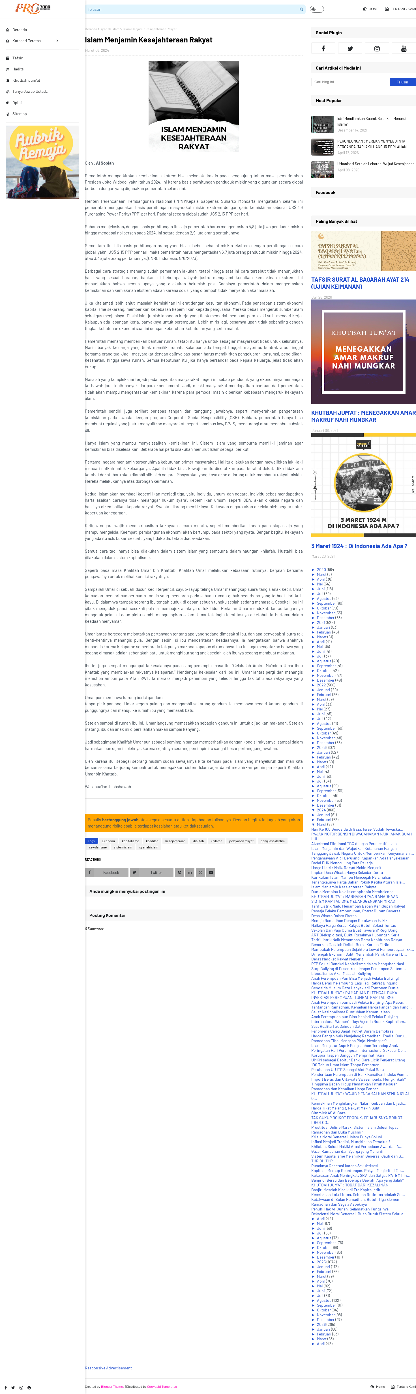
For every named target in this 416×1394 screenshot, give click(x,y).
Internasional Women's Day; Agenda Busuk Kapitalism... (359, 1021)
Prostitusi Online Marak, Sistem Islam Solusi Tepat (354, 1127)
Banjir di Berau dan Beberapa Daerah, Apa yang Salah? (357, 1180)
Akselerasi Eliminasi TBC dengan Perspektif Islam (354, 843)
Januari (324, 627)
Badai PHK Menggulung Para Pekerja (342, 862)
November (326, 612)
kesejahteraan (175, 841)
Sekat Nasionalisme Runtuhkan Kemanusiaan (350, 1011)
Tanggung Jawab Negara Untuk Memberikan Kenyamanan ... (362, 853)
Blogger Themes (113, 1386)
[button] (317, 9)
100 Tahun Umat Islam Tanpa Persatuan (345, 1064)
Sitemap (16, 113)
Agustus (324, 598)
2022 (322, 684)
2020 (322, 569)
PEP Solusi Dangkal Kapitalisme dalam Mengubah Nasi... (359, 963)
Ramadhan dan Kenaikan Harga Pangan (345, 1088)
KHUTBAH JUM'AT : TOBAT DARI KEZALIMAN (349, 1184)
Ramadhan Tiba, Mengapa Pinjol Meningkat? (349, 1040)
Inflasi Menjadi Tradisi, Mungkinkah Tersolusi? (350, 1141)
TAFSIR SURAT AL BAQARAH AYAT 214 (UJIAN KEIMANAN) (360, 283)
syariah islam (109, 29)
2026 (322, 1324)
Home (371, 9)
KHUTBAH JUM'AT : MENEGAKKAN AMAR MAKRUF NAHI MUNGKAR (363, 416)
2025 (322, 1261)
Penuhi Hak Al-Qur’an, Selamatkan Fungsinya (350, 1208)
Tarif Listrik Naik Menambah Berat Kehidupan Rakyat (356, 939)
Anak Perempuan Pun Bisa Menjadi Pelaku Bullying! (355, 978)
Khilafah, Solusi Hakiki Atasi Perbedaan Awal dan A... (356, 1146)
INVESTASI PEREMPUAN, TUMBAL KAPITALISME (352, 997)
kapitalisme (130, 841)
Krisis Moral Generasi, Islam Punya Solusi (346, 1136)
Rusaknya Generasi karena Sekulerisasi (344, 1165)
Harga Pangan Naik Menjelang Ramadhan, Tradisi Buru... (359, 1035)
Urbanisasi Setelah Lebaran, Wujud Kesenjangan (376, 163)
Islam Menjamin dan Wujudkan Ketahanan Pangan (354, 848)
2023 (322, 747)
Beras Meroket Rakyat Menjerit (337, 958)
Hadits (15, 68)
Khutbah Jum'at (23, 80)
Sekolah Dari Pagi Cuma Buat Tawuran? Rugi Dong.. (355, 930)
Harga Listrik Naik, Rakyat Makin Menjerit (346, 867)
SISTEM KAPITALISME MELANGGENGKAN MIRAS (353, 901)
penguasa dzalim (273, 841)
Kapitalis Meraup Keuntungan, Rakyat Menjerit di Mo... (357, 1170)
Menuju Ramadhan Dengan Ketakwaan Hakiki (350, 920)
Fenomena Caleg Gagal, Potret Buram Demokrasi (352, 1031)
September (327, 603)
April (321, 579)
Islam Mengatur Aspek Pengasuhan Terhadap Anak (354, 1045)
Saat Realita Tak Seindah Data (337, 1026)
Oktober (324, 608)
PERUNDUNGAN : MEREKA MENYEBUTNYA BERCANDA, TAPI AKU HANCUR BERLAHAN (372, 144)
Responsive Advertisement (108, 1367)
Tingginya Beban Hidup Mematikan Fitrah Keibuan (354, 1083)
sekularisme (98, 847)
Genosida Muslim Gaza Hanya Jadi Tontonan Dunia (354, 987)
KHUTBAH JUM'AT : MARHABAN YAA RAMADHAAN (354, 896)
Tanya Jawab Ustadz (27, 91)
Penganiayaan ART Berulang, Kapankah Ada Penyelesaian (360, 858)
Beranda (91, 29)
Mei (320, 583)
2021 (321, 622)
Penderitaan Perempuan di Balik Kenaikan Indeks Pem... (359, 1074)
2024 (322, 809)
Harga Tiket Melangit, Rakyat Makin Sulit (345, 1108)
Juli (320, 593)
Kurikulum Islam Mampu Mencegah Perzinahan (351, 877)
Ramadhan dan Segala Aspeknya (339, 1204)
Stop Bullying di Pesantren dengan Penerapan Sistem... (358, 968)
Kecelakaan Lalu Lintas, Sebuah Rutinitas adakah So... (358, 1194)
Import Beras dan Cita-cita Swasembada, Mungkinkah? (358, 1079)
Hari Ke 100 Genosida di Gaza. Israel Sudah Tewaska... (357, 829)
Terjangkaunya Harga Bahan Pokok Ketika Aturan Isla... (358, 882)
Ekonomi (108, 841)
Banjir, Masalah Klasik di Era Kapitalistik (345, 1189)
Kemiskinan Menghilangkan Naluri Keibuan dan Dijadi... (358, 1103)
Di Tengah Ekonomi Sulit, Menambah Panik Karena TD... (359, 954)
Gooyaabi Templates (162, 1386)
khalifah (198, 841)
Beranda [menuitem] (16, 29)
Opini (14, 102)
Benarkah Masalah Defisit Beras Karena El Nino (351, 944)
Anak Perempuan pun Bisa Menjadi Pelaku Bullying (354, 1016)
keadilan (152, 841)
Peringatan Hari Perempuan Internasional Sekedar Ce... (358, 1050)
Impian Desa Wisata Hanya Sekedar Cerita (347, 872)
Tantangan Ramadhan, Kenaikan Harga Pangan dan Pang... (361, 1007)
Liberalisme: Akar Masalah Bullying (341, 973)
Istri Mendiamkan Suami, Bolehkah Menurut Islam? (372, 121)
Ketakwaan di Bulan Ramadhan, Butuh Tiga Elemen (355, 1199)
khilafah (216, 841)
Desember (326, 617)
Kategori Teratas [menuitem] (23, 40)
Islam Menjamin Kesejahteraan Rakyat (343, 886)
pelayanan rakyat (241, 841)
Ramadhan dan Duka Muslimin (337, 1132)
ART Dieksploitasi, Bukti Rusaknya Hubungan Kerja (355, 934)
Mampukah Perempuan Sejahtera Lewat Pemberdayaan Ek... (362, 949)
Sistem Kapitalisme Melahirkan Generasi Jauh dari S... (357, 1156)
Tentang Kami (400, 9)
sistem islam (123, 847)
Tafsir (14, 57)
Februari (324, 632)
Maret (322, 574)
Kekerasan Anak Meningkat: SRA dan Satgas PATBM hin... (360, 1175)
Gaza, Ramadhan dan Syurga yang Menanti (347, 1151)
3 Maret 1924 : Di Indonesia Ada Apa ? (359, 545)
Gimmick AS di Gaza (328, 1112)
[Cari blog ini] (350, 82)
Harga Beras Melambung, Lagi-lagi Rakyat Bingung (354, 983)
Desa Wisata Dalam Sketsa (334, 915)
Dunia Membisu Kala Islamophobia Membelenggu (353, 891)
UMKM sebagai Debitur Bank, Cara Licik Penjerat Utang (358, 1059)
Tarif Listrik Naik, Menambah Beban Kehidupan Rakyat (358, 906)
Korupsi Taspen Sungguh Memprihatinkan (347, 1055)
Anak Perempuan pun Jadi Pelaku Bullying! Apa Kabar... (359, 1002)
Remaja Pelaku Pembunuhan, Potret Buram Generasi (356, 910)
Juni (321, 588)
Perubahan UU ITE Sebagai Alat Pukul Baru (347, 1069)
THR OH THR (322, 1160)
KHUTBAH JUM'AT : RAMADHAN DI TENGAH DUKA (354, 992)
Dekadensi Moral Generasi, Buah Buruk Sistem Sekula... (359, 1213)
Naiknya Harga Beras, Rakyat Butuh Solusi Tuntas (353, 925)
